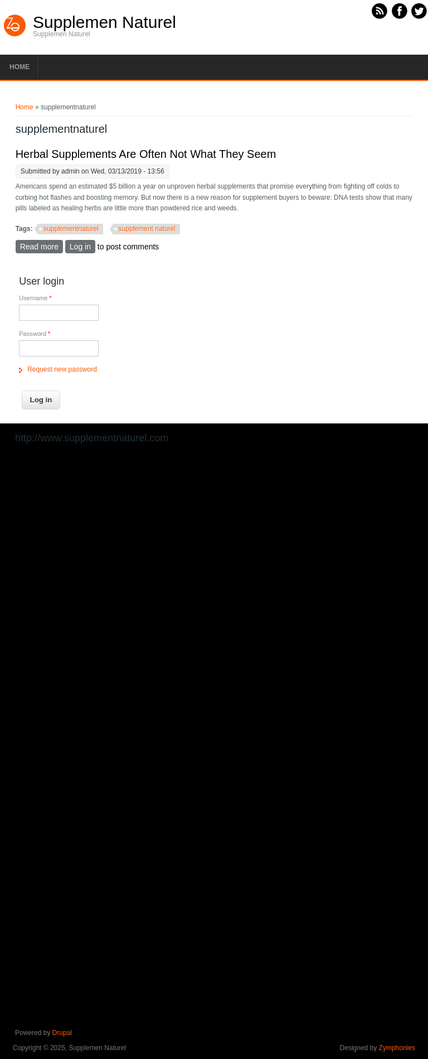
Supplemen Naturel (104, 22)
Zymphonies (397, 1048)
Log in (80, 246)
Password (34, 333)
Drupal (62, 1033)
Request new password (62, 369)
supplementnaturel (71, 229)
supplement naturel (147, 229)
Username (35, 298)
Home (19, 67)
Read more (41, 246)
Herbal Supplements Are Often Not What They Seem (146, 154)
